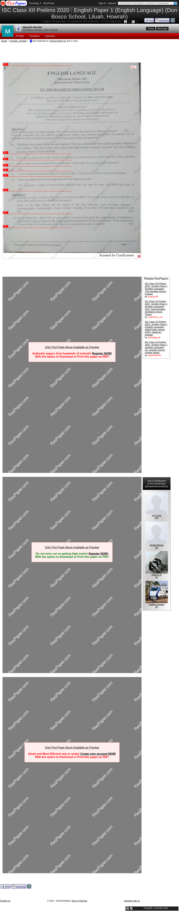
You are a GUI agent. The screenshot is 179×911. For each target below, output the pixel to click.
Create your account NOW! (98, 753)
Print (149, 20)
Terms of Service (79, 901)
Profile (20, 36)
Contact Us (5, 901)
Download (162, 20)
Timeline (34, 36)
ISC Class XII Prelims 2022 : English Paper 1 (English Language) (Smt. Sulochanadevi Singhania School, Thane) (156, 308)
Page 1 (133, 67)
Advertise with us (132, 901)
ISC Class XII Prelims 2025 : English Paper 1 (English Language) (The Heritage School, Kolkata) (156, 288)
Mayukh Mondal (32, 27)
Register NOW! (102, 353)
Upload (112, 3)
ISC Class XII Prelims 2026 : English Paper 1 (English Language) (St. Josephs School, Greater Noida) (156, 347)
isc (64, 41)
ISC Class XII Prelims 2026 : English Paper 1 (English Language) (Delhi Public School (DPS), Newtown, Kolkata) (156, 328)
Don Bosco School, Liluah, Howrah (40, 30)
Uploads (50, 36)
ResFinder (49, 3)
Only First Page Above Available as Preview (72, 347)
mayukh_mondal (18, 41)
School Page (56, 41)
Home (4, 41)
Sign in (102, 3)
